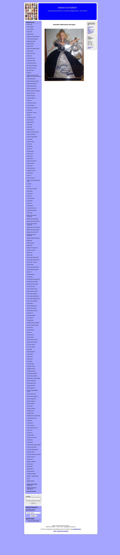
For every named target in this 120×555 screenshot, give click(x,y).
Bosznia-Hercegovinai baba (33, 48)
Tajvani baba (30, 406)
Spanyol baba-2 (30, 337)
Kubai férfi (29, 203)
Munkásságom (30, 26)
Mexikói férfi (29, 252)
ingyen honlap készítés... (90, 33)
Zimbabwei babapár (31, 473)
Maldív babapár (30, 243)
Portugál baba (30, 320)
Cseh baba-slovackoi (31, 63)
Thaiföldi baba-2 (30, 413)
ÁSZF (54, 531)
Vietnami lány (30, 459)
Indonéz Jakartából (31, 134)
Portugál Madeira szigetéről (33, 322)
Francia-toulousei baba (32, 107)
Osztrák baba (30, 303)
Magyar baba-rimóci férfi (32, 232)
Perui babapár (30, 317)
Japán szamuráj (30, 163)
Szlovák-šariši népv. (31, 394)
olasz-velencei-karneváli (32, 291)
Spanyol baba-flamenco (32, 339)
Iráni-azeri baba (30, 141)
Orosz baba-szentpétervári (33, 296)
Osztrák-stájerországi (31, 305)
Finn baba (29, 100)
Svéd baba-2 (30, 359)
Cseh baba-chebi (31, 58)
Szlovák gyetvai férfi (31, 383)
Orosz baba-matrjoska (32, 293)
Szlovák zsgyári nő (31, 401)
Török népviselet (30, 425)
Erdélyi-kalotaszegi (31, 78)
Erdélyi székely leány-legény (33, 90)
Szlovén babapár (30, 403)
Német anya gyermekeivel (33, 267)
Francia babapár (30, 105)
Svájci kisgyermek (31, 351)
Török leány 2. (30, 423)
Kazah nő (29, 175)
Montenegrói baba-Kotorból (33, 259)
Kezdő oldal (29, 24)
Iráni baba (29, 144)
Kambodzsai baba (31, 168)
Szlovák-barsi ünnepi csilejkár (33, 378)
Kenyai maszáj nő (31, 177)
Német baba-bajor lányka (32, 269)
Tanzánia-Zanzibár (31, 408)
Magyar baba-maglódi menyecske (32, 224)
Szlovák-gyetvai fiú (31, 385)
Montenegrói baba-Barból (32, 257)
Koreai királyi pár (30, 198)
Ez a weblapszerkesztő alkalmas (91, 29)
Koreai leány (30, 193)
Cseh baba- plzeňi (31, 60)
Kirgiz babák (29, 191)
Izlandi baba (29, 146)
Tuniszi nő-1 (29, 430)
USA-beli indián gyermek (32, 449)
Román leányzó (30, 330)
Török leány (29, 420)
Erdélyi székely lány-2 (32, 88)
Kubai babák (30, 200)
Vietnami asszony (31, 456)
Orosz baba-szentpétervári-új (33, 298)
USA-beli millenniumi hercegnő (34, 454)
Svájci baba (29, 349)
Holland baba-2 (30, 122)
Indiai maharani (30, 129)
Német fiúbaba (30, 264)
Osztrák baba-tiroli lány (32, 310)
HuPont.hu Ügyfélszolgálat (33, 520)
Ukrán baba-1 (30, 439)
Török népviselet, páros (32, 427)
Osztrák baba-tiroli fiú (31, 308)
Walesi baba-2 (30, 468)
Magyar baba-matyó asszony (33, 227)
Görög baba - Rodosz (32, 112)
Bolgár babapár (30, 43)
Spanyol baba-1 (30, 334)
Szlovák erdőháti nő (31, 380)
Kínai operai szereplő (31, 188)
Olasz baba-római (31, 286)
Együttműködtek (30, 481)
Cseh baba (29, 55)
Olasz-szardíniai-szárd (32, 288)
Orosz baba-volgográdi (32, 301)
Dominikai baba (30, 70)
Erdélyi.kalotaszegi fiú (32, 83)
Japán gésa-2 (30, 158)
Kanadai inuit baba (31, 170)
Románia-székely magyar (32, 325)
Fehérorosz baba (31, 93)
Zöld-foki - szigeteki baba (32, 476)
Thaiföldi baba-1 (30, 410)
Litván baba (29, 212)
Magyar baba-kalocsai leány (33, 221)
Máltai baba (29, 245)
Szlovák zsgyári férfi (31, 398)
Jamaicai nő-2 (30, 153)
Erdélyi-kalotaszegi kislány (33, 81)
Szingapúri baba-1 (31, 366)
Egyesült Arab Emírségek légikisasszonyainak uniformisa (34, 76)
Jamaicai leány (30, 151)
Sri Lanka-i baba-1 (31, 344)
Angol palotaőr (30, 34)
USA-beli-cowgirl (30, 452)
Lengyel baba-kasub (31, 208)
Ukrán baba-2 (30, 442)
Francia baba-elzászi (31, 103)
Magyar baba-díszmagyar (32, 218)
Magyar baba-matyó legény (33, 229)
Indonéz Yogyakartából (32, 136)
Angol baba (29, 31)
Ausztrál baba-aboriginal (32, 39)
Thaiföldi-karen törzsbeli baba (33, 415)
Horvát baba (29, 124)
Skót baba (29, 332)
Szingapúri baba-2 (31, 368)
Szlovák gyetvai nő (31, 388)
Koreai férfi (29, 196)
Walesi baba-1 (30, 464)
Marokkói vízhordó (31, 250)
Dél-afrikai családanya (32, 65)
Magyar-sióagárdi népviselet (33, 238)
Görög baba (29, 110)
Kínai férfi (29, 183)
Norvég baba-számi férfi (32, 281)
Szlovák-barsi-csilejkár (32, 375)
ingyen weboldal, (91, 31)
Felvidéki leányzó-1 (31, 95)
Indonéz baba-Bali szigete (32, 132)
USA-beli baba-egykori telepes (33, 444)
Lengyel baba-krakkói (31, 210)
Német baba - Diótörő (32, 262)
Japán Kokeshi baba (31, 161)
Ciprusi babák (30, 51)
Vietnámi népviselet (31, 461)
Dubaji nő (29, 72)
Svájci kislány (30, 354)
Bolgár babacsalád (31, 41)
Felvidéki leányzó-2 (31, 98)
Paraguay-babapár (31, 315)
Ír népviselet (29, 139)
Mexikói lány (29, 255)
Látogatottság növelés (90, 48)
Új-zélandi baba (30, 435)
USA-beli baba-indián (31, 447)
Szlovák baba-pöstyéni (32, 373)
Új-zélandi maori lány (31, 437)
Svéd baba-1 (30, 356)
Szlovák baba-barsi (31, 371)
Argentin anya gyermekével (33, 36)
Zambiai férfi (29, 466)
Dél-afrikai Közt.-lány (31, 68)
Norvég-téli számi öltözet (32, 284)
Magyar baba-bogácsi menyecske (32, 216)
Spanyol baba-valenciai (32, 342)
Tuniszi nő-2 (29, 432)
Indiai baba (29, 127)
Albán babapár (30, 29)
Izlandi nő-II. (29, 148)
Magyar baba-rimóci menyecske (31, 235)
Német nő (29, 272)
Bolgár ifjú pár (30, 46)
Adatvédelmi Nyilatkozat (62, 531)
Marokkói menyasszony (32, 247)
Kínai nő (29, 186)
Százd (28, 478)
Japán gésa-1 (30, 156)
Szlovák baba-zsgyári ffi (32, 396)
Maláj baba (29, 240)
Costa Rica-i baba (31, 53)
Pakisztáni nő (30, 313)
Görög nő (29, 115)
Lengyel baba (30, 205)
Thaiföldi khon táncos (31, 418)
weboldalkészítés (77, 529)
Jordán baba (30, 165)
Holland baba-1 (30, 119)
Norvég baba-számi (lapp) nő (33, 279)
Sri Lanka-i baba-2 (31, 346)
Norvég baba (30, 276)
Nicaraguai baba (30, 274)
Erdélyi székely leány (31, 86)
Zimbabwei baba (30, 471)
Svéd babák (29, 361)
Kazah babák (30, 173)
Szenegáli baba (30, 363)
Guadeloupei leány (31, 117)
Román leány (30, 327)
